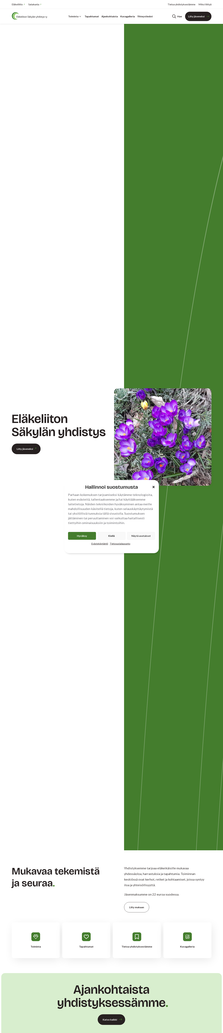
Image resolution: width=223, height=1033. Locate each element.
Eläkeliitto (17, 4)
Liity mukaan (136, 907)
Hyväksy (82, 535)
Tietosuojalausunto (120, 543)
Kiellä (111, 535)
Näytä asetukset (141, 535)
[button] (153, 487)
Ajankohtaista (109, 16)
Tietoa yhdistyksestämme (181, 4)
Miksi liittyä (204, 4)
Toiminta (74, 16)
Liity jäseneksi (196, 16)
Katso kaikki (110, 1019)
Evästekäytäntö (99, 543)
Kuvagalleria (127, 16)
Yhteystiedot (145, 16)
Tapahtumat (92, 16)
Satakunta (33, 4)
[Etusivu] (30, 16)
